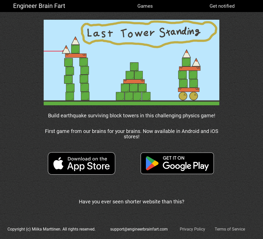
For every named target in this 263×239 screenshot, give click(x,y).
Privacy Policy (192, 229)
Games (145, 6)
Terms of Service (230, 229)
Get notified (222, 6)
